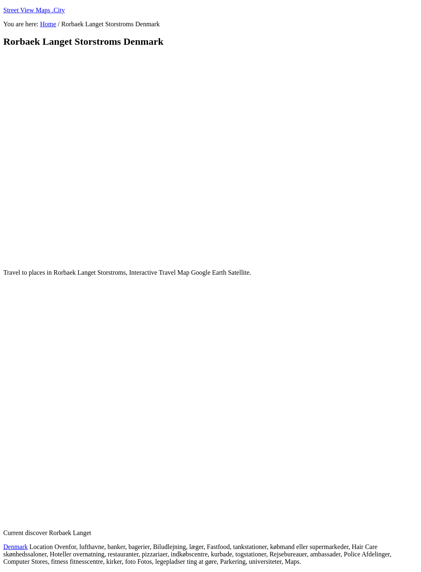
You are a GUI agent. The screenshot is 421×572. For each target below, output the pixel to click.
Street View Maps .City (34, 10)
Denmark (15, 546)
